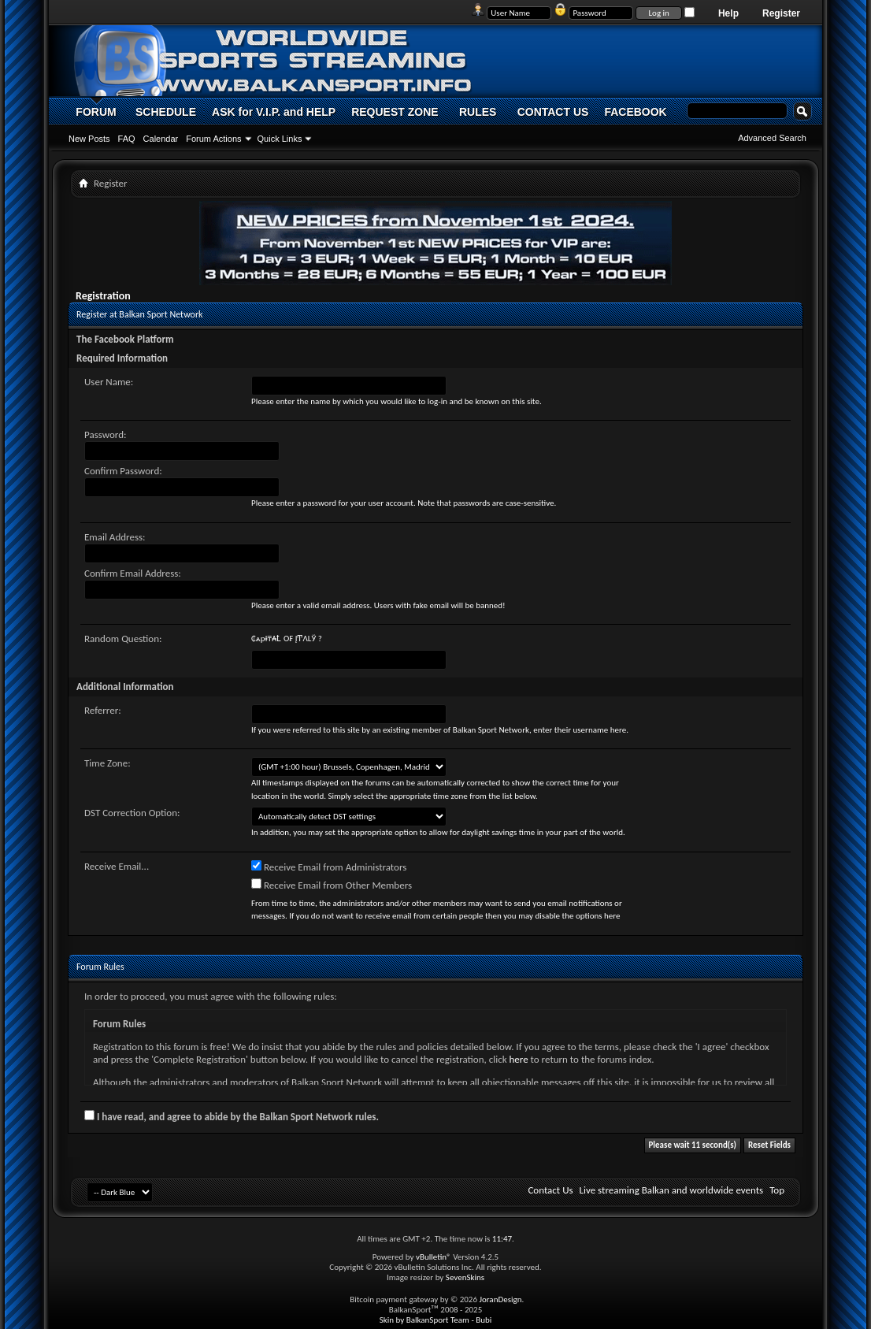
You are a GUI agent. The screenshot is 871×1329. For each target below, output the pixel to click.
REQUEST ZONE (394, 112)
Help (728, 13)
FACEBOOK (635, 112)
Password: (105, 434)
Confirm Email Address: (132, 573)
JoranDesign (500, 1299)
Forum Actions (213, 138)
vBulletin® (433, 1257)
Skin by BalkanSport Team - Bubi (436, 1320)
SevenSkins (465, 1277)
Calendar (161, 138)
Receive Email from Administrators (328, 866)
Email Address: (115, 537)
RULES (477, 112)
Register (781, 13)
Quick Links (280, 138)
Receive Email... (116, 866)
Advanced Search (772, 138)
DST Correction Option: (132, 813)
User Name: (108, 382)
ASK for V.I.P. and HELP (273, 112)
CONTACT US (553, 112)
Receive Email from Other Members (331, 884)
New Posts (89, 138)
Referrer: (102, 710)
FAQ (126, 138)
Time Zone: (107, 763)
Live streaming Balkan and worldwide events (672, 1190)
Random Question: (123, 638)
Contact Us (550, 1190)
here (519, 1059)
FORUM (96, 112)
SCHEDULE (165, 112)
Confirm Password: (123, 471)
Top (776, 1190)
